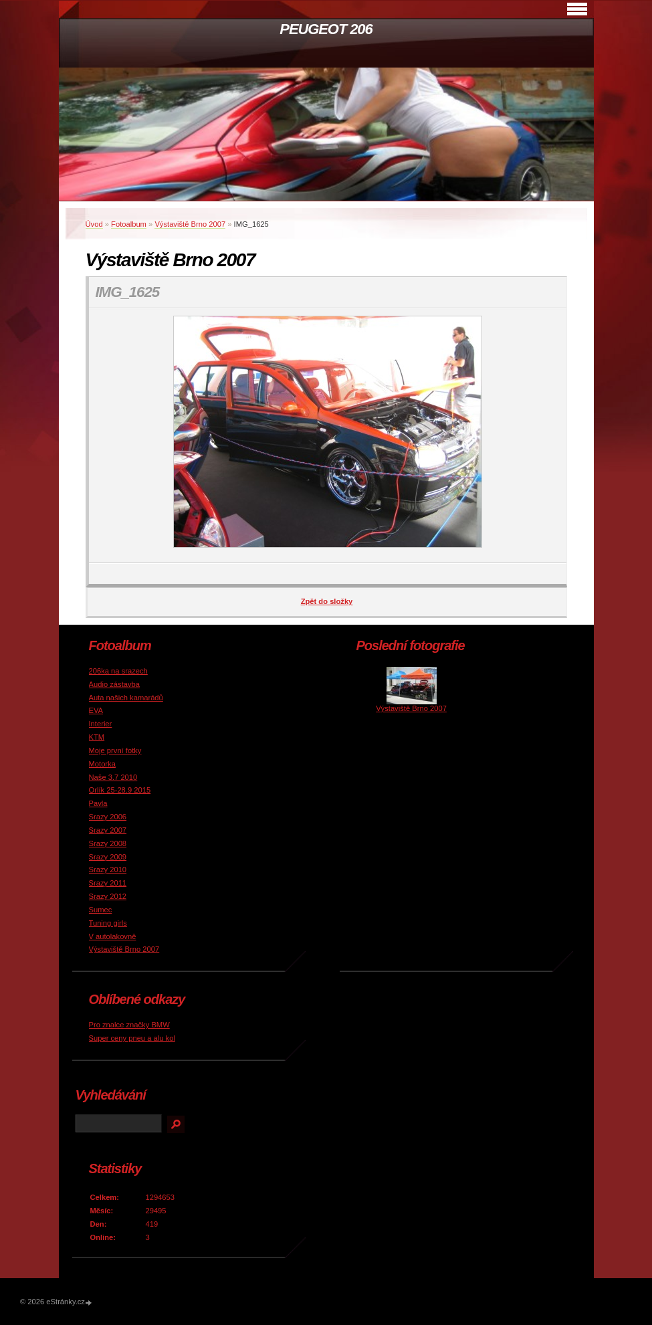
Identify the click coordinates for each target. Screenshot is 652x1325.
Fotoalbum (128, 224)
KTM (97, 737)
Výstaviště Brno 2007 (189, 224)
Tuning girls (108, 923)
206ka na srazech (118, 671)
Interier (100, 724)
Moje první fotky (115, 750)
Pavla (98, 803)
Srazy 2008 (108, 843)
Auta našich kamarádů (126, 698)
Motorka (102, 764)
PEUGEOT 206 (326, 29)
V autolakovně (112, 936)
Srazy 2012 (108, 896)
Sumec (100, 910)
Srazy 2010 (108, 869)
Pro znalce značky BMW (129, 1025)
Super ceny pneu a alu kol (132, 1038)
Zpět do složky (327, 601)
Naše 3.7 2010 (113, 777)
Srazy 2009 (108, 857)
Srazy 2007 (108, 830)
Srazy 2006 (108, 817)
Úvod (94, 224)
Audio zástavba (114, 684)
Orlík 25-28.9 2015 (120, 790)
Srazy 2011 (108, 883)
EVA (96, 710)
